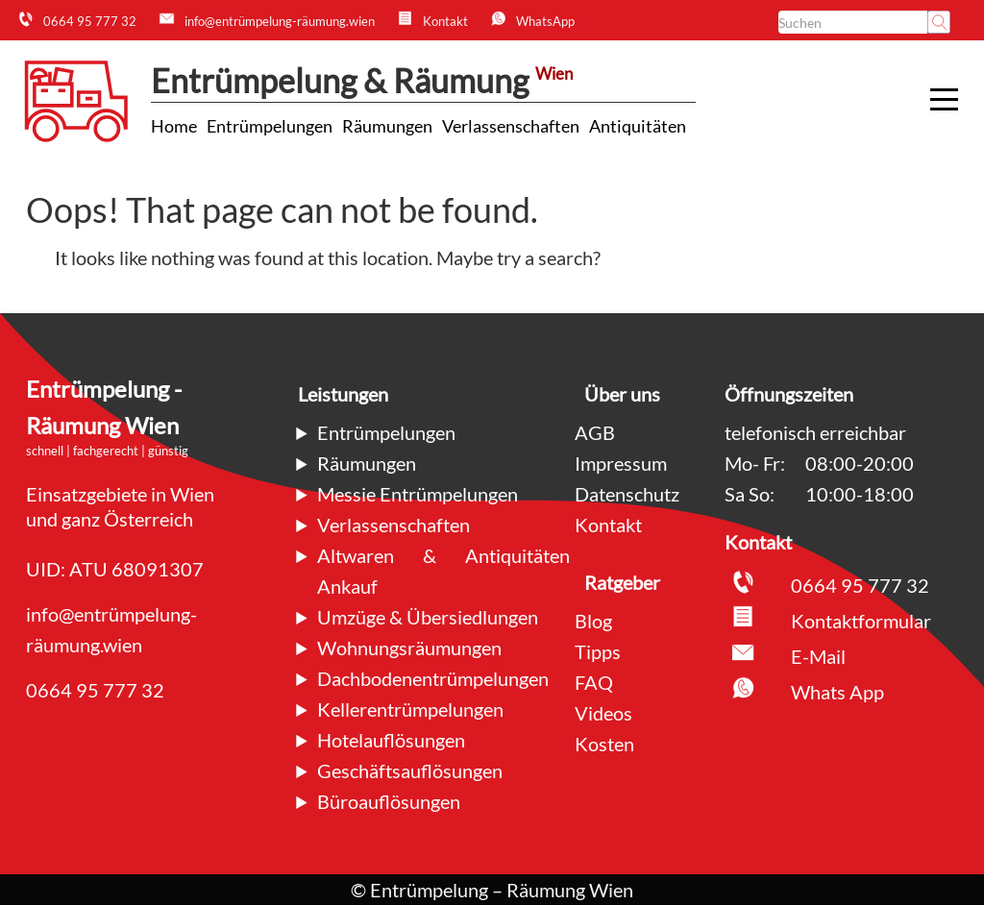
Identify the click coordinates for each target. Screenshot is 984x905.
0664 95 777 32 (95, 689)
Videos (603, 712)
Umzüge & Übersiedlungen (427, 616)
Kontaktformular (861, 620)
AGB (595, 432)
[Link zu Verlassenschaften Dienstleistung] (510, 126)
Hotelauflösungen (391, 739)
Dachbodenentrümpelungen (433, 678)
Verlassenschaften (393, 524)
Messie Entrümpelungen (417, 493)
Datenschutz (627, 493)
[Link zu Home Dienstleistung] (174, 126)
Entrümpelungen (386, 432)
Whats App (837, 691)
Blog (593, 620)
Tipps (598, 651)
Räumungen (366, 463)
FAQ (594, 682)
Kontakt (608, 524)
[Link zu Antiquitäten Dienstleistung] (637, 126)
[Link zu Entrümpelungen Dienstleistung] (269, 126)
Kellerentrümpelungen (410, 709)
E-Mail (818, 656)
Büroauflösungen (388, 801)
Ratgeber (622, 582)
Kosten (604, 743)
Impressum (621, 463)
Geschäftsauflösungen (410, 770)
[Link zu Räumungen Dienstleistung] (387, 126)
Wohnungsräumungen (409, 647)
